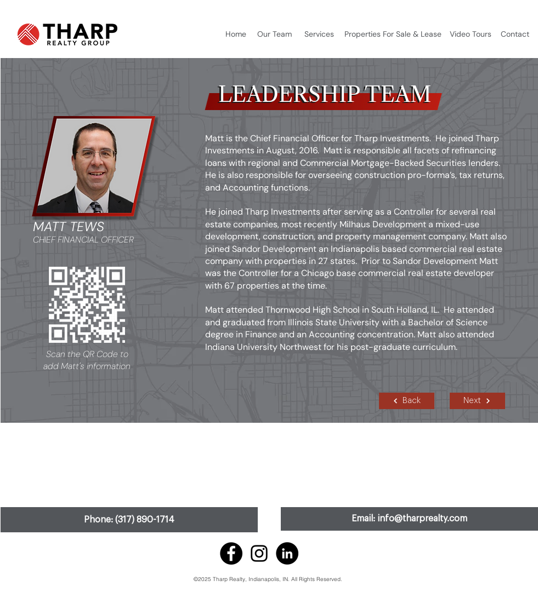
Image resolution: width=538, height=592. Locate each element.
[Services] (319, 34)
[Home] (235, 34)
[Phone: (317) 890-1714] (129, 519)
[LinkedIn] (287, 553)
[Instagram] (259, 553)
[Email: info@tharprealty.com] (409, 519)
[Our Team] (274, 34)
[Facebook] (231, 553)
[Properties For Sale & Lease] (393, 34)
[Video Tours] (471, 34)
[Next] (477, 401)
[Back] (406, 401)
